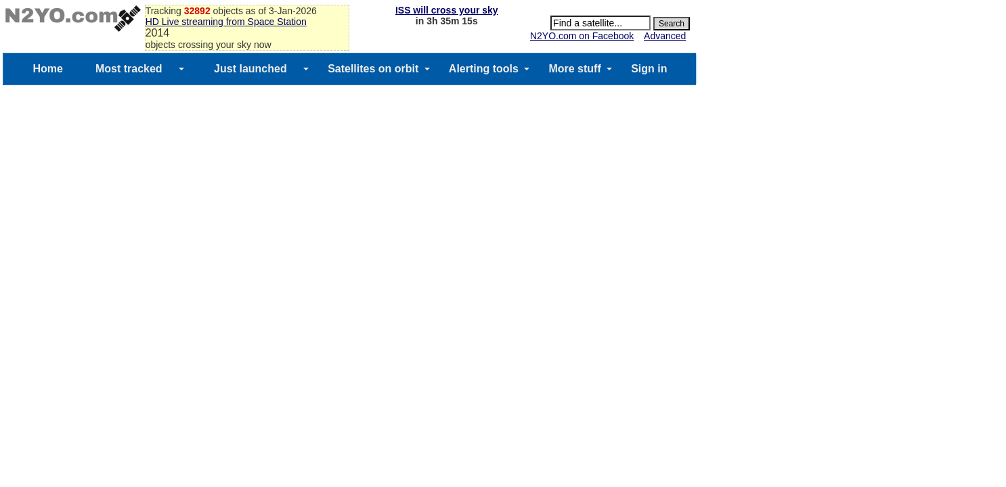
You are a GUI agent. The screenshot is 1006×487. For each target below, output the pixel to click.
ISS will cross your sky (446, 10)
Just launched (250, 68)
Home (47, 68)
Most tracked (128, 68)
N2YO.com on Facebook (582, 35)
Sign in (649, 68)
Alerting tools (484, 68)
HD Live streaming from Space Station (226, 21)
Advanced (665, 35)
